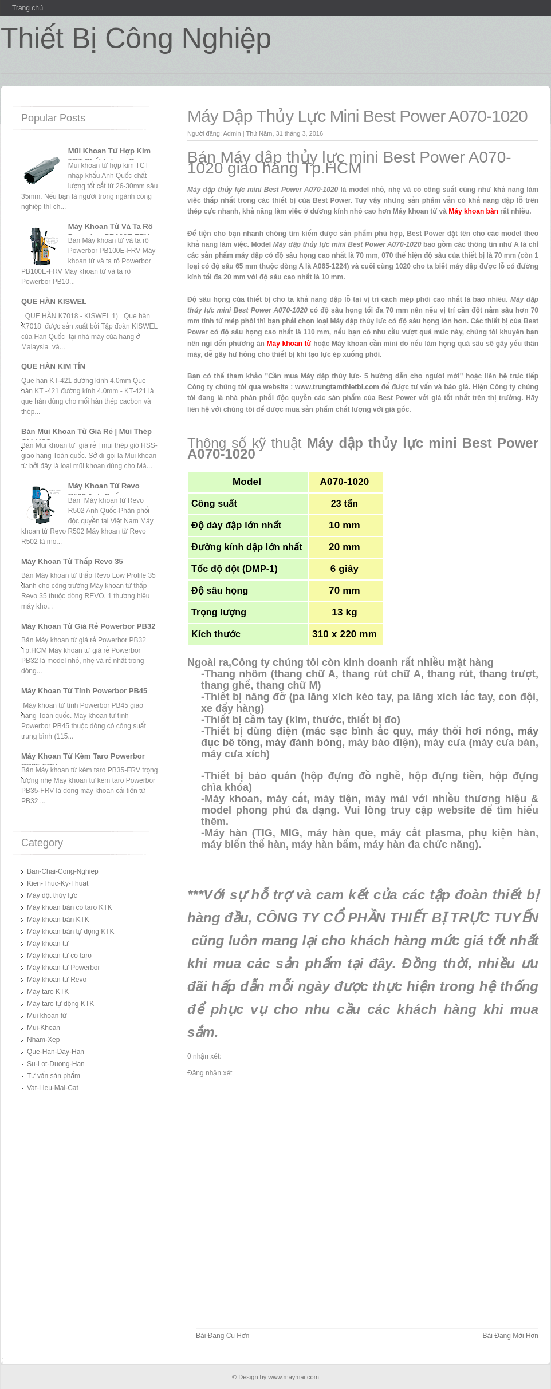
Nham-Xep (43, 1040)
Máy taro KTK (48, 992)
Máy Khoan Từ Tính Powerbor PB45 (84, 690)
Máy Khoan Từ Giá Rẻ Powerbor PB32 (88, 626)
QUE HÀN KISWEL (53, 301)
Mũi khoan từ (46, 1016)
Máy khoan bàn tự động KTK (71, 932)
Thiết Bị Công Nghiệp (136, 38)
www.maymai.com (293, 1377)
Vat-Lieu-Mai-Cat (52, 1088)
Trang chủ (27, 8)
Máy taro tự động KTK (60, 1004)
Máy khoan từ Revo (56, 980)
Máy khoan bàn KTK (58, 920)
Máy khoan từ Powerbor (63, 968)
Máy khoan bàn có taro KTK (69, 907)
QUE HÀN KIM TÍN (53, 366)
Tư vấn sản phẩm (53, 1076)
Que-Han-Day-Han (55, 1052)
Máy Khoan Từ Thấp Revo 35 (72, 561)
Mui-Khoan (43, 1028)
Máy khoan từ (48, 944)
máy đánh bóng (304, 742)
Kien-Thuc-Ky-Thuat (57, 883)
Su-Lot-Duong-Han (56, 1064)
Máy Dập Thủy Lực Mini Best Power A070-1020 (357, 115)
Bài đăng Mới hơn (510, 1336)
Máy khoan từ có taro (59, 956)
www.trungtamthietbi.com (337, 387)
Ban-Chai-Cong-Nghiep (63, 871)
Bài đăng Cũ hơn (222, 1336)
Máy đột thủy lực (52, 895)
